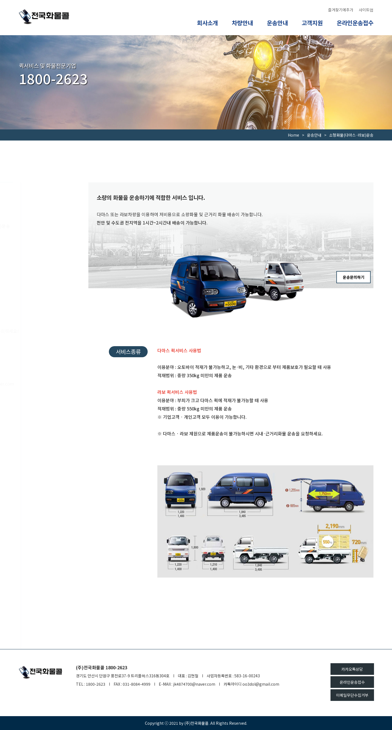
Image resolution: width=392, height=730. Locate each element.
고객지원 (312, 23)
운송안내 (277, 23)
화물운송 (27, 240)
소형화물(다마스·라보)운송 (51, 226)
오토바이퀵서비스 (35, 211)
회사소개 (207, 23)
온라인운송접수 (355, 23)
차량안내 (242, 23)
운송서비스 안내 (34, 197)
